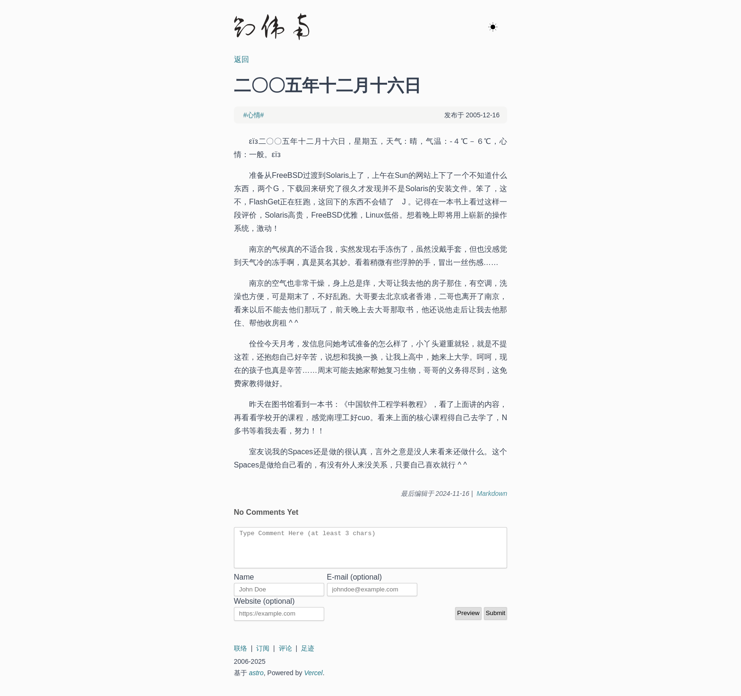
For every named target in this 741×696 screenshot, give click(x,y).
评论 (285, 655)
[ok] (493, 27)
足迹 (307, 655)
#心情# (253, 115)
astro (256, 680)
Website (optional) (264, 608)
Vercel (313, 680)
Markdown (492, 493)
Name (244, 584)
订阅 (262, 655)
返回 (241, 59)
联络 (240, 655)
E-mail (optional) (354, 584)
